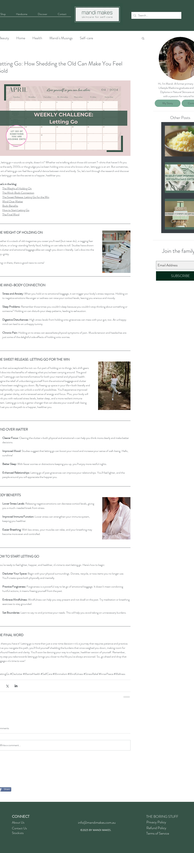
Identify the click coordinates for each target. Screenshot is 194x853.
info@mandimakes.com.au (97, 822)
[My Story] (167, 103)
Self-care (86, 38)
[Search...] (156, 15)
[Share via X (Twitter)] (7, 686)
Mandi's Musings (61, 38)
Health (37, 38)
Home (20, 38)
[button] (143, 38)
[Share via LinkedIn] (16, 686)
